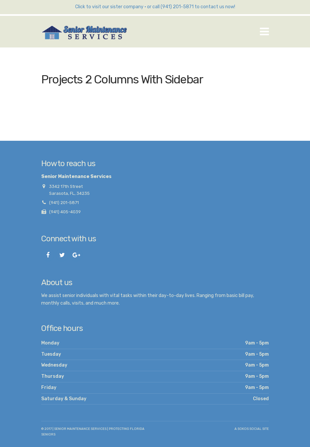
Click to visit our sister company (109, 7)
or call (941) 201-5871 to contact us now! (191, 7)
